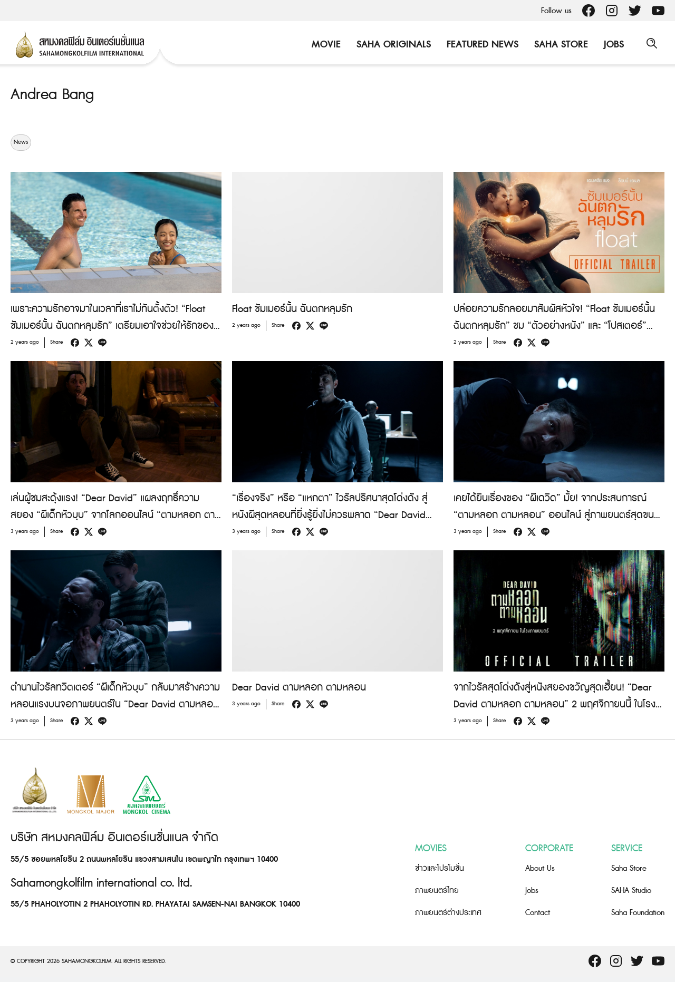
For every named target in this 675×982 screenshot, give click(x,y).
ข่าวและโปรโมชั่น (439, 868)
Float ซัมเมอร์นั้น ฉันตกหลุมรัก (292, 309)
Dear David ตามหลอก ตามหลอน (299, 687)
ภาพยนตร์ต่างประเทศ (448, 913)
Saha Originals (392, 44)
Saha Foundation (637, 913)
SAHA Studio (631, 890)
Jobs (612, 44)
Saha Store (559, 44)
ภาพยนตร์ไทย (437, 890)
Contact (537, 913)
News (21, 142)
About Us (540, 868)
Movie (324, 44)
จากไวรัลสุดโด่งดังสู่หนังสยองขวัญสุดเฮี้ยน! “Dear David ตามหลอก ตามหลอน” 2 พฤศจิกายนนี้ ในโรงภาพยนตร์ (554, 704)
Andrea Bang (54, 94)
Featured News (481, 44)
